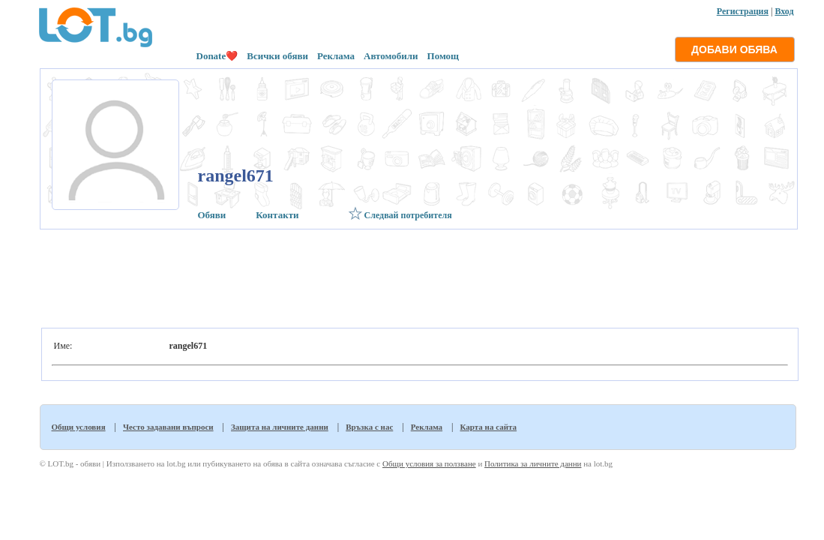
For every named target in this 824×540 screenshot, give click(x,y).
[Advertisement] (417, 274)
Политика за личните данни (532, 463)
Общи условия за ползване (429, 463)
